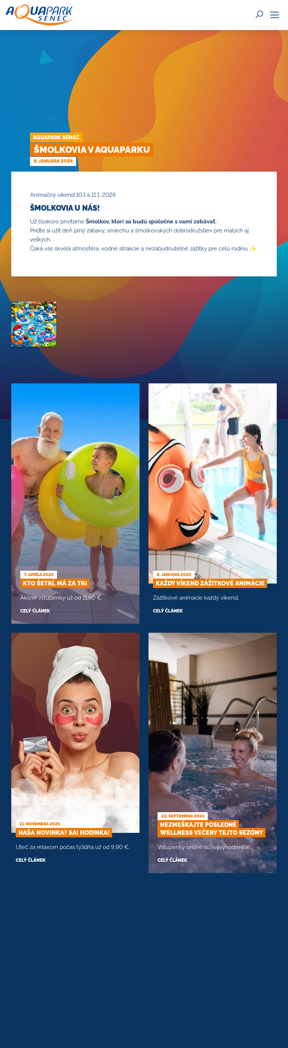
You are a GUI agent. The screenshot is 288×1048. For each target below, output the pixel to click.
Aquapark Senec (56, 137)
